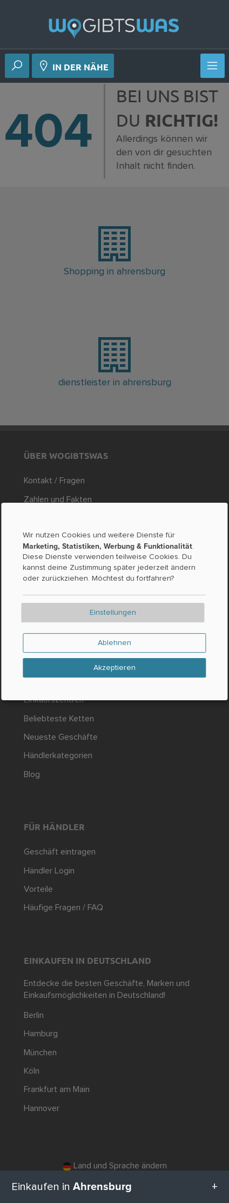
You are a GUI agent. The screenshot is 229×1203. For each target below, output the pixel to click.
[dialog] (114, 602)
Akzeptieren (114, 668)
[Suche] (16, 66)
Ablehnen (114, 643)
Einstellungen (113, 612)
